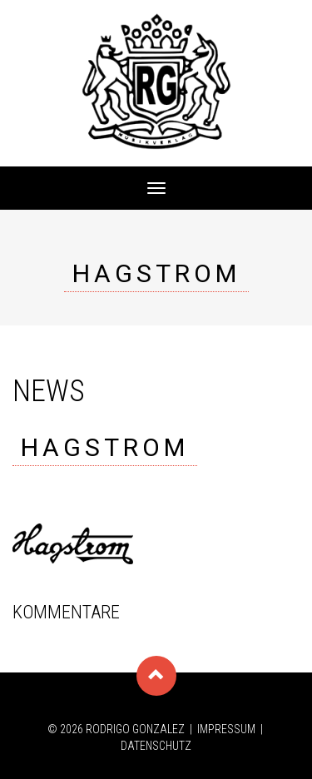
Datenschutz (156, 745)
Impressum (226, 729)
